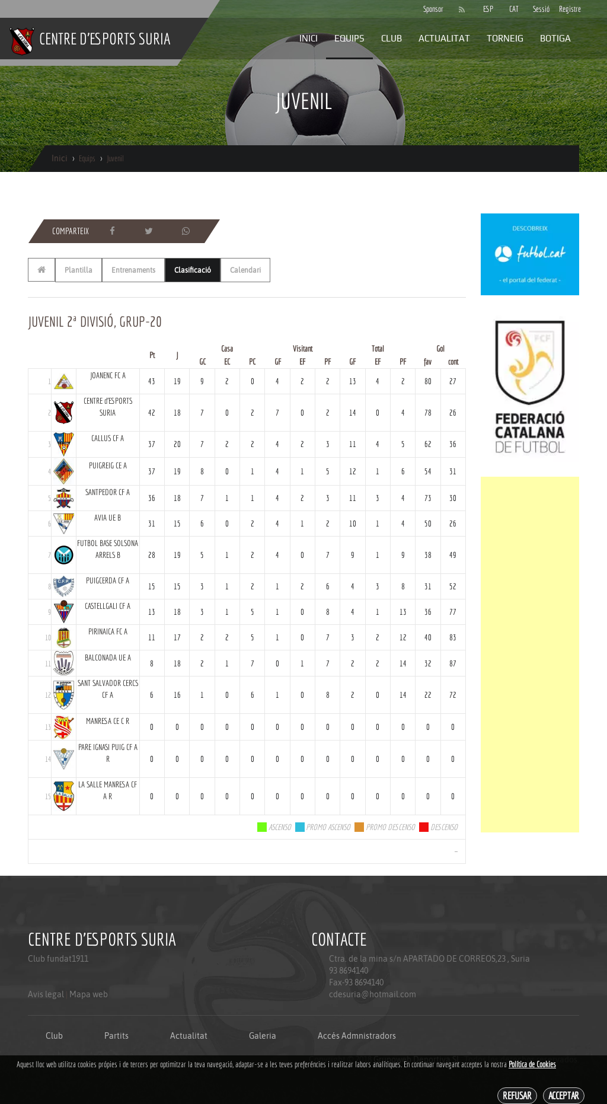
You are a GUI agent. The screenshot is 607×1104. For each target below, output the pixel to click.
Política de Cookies (532, 1064)
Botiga (555, 38)
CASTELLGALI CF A (107, 606)
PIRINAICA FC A (107, 631)
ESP (488, 9)
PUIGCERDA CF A (107, 580)
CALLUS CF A (107, 438)
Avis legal (46, 994)
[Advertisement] (530, 654)
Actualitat (444, 38)
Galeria (262, 1036)
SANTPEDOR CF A (107, 492)
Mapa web (88, 994)
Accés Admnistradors (357, 1036)
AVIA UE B (107, 517)
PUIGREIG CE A (108, 465)
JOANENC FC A (108, 375)
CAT (514, 9)
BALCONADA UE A (108, 657)
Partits (116, 1036)
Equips (349, 38)
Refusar (517, 1095)
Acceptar (563, 1095)
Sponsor (430, 9)
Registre (566, 9)
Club (391, 38)
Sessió (540, 9)
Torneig (505, 38)
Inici (308, 38)
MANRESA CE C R (107, 721)
